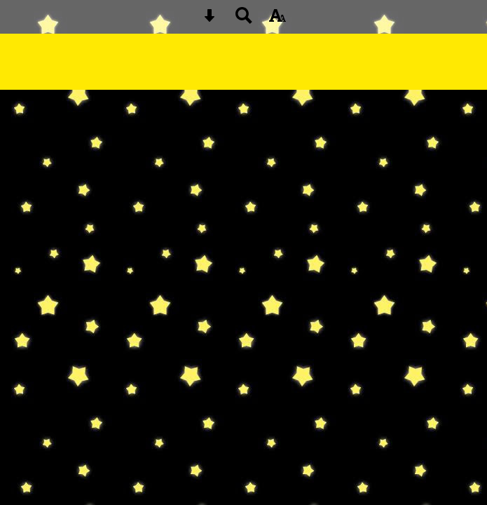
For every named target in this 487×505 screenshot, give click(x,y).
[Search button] (243, 20)
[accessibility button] (277, 20)
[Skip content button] (209, 20)
